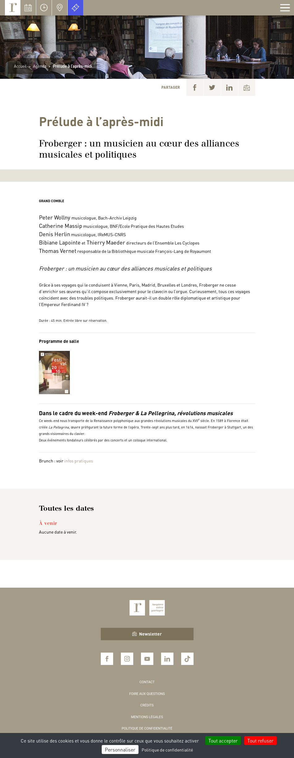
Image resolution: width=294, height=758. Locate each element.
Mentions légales (147, 717)
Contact (147, 682)
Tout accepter (223, 740)
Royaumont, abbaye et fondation (12, 7)
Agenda (39, 66)
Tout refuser (260, 740)
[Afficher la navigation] (285, 7)
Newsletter (147, 634)
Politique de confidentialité (147, 728)
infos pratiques (78, 460)
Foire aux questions (147, 694)
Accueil (20, 66)
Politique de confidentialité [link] (167, 749)
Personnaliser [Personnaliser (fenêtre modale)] (120, 749)
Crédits (147, 705)
